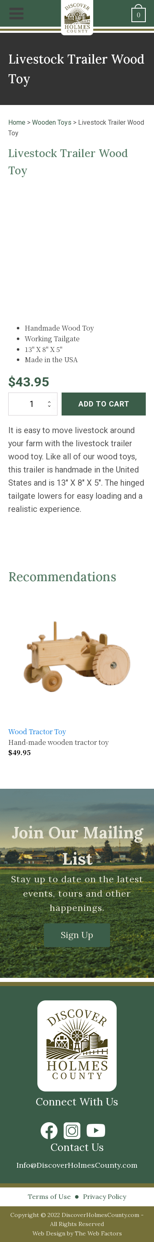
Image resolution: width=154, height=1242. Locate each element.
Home (16, 122)
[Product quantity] (32, 404)
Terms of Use (49, 1196)
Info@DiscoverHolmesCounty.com (77, 1165)
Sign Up (77, 935)
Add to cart (103, 404)
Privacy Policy (104, 1196)
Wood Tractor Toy (37, 731)
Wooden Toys (51, 122)
